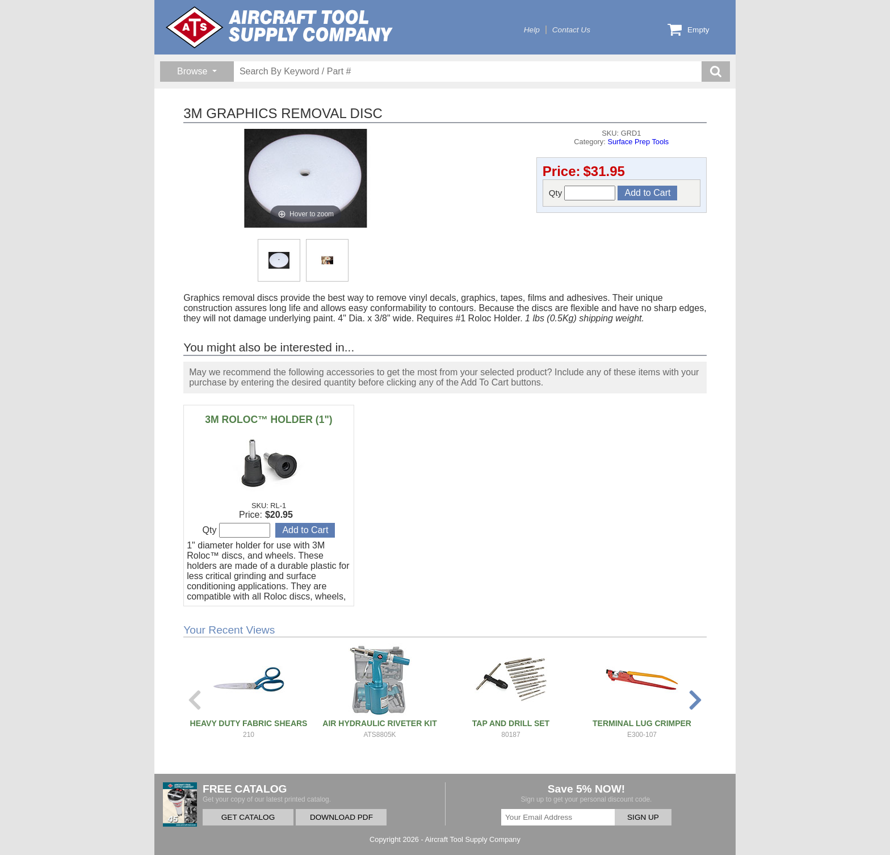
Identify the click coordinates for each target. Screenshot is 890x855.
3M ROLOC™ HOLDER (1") (268, 419)
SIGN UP (643, 817)
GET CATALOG (248, 817)
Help (532, 30)
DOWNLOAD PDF (341, 817)
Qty (582, 193)
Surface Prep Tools (638, 141)
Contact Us (571, 30)
